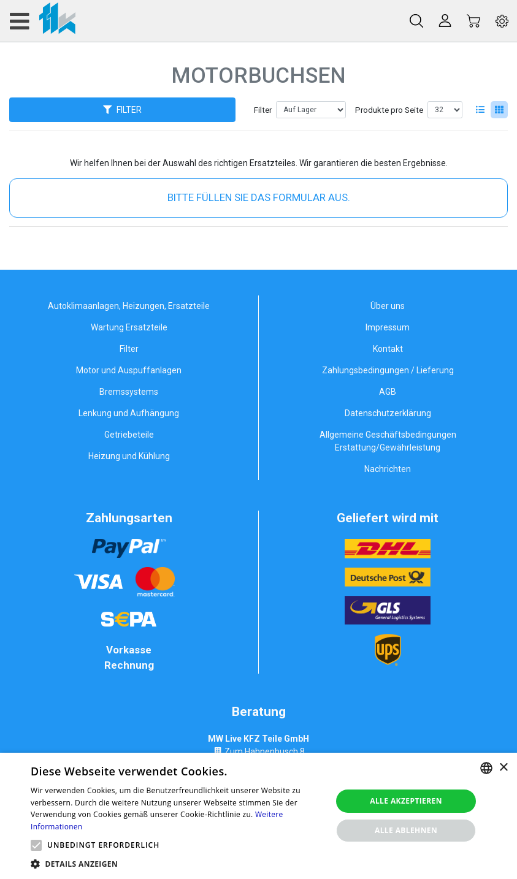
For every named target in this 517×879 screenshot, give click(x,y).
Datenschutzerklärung (388, 413)
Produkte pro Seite (389, 110)
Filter (263, 110)
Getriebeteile (129, 435)
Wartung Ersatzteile (129, 327)
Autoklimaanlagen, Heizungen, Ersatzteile (129, 306)
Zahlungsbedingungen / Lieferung (388, 370)
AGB (387, 392)
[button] (36, 845)
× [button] (503, 767)
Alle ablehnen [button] (406, 830)
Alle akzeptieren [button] (406, 801)
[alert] (258, 816)
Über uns (387, 306)
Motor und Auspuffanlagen (129, 370)
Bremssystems (128, 392)
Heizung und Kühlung (129, 456)
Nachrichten (387, 469)
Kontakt (388, 349)
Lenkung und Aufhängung (129, 413)
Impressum (388, 327)
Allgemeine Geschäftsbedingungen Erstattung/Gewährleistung (388, 441)
